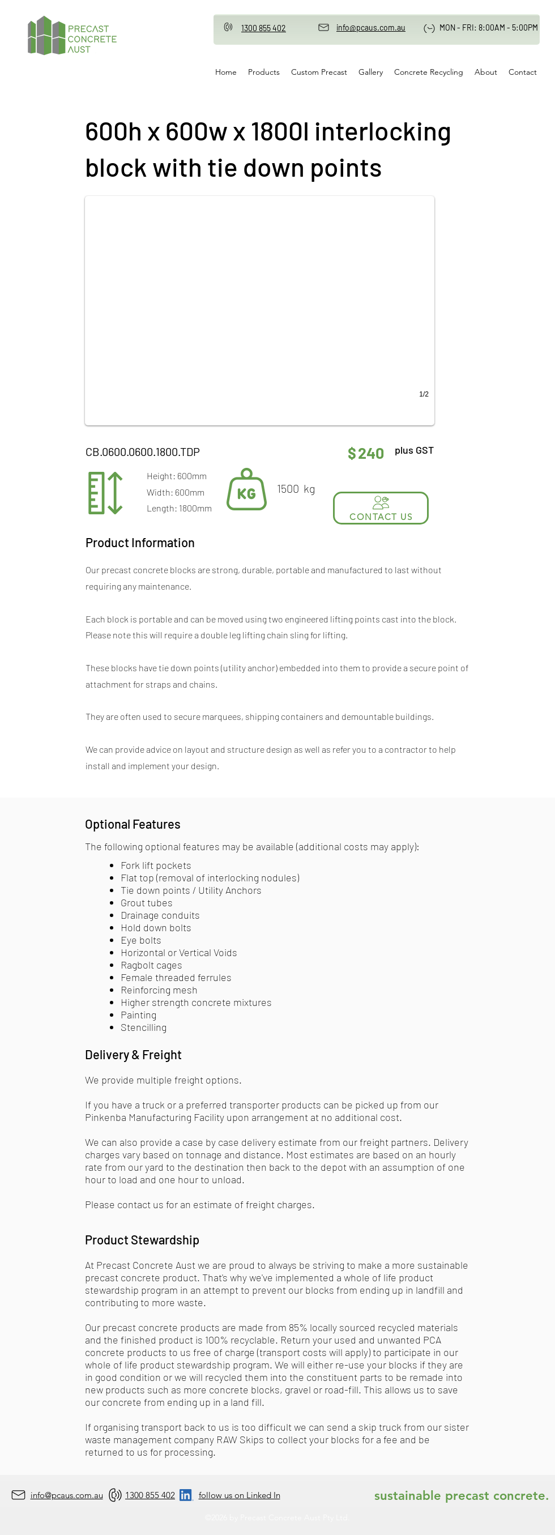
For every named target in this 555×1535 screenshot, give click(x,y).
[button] (259, 310)
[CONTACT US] (381, 508)
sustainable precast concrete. (461, 1495)
